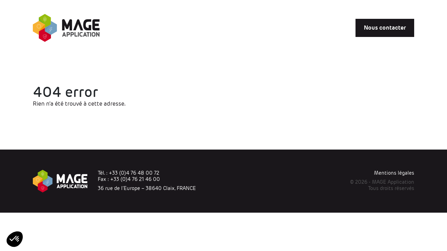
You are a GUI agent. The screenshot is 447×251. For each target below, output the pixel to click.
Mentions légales (394, 173)
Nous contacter (385, 27)
